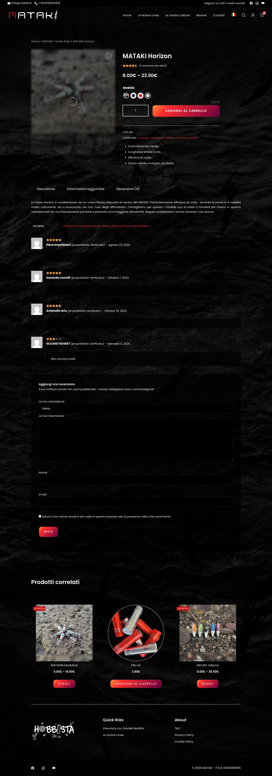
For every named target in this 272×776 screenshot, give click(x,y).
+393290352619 (47, 3)
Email (44, 494)
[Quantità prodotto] (135, 110)
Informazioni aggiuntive (86, 189)
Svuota (215, 102)
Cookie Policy (184, 742)
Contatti (219, 15)
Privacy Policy (184, 735)
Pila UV (136, 665)
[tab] (46, 188)
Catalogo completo (149, 138)
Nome (44, 472)
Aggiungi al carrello (186, 111)
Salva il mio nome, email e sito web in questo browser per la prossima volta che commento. (106, 516)
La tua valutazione (53, 401)
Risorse (201, 15)
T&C (178, 728)
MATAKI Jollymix (208, 665)
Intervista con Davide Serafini (123, 728)
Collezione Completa (77, 226)
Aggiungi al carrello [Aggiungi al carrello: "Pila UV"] (136, 684)
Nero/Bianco (142, 226)
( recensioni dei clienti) (153, 65)
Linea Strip (63, 41)
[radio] (126, 95)
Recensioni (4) (128, 189)
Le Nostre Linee (148, 15)
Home (127, 15)
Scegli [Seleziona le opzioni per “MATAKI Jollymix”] (208, 684)
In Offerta (168, 138)
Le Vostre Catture (177, 15)
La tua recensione (52, 416)
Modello (128, 88)
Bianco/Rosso (121, 226)
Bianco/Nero (102, 226)
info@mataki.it (20, 3)
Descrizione (46, 189)
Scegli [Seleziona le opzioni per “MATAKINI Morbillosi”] (64, 684)
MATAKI (47, 41)
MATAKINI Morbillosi (64, 665)
